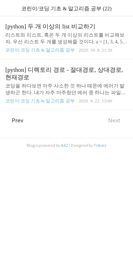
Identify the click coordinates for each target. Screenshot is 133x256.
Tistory (100, 145)
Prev (14, 120)
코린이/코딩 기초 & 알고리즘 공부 (40, 50)
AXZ (64, 145)
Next (118, 120)
